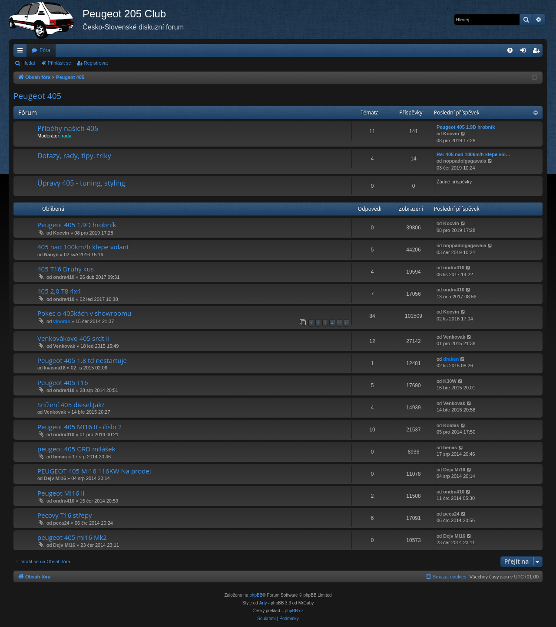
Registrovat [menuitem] (538, 52)
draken (451, 359)
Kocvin (451, 133)
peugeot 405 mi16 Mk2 (72, 537)
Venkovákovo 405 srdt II (73, 338)
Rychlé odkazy (21, 52)
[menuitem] (509, 50)
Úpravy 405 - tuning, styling (81, 183)
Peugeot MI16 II (61, 493)
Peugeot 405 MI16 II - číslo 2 (79, 426)
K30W (450, 381)
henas (60, 456)
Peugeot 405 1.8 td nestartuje (82, 360)
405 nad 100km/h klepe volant (83, 246)
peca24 (61, 523)
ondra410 (63, 277)
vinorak (61, 321)
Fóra (45, 50)
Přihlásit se (59, 62)
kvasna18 (55, 367)
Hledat (28, 62)
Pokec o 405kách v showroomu (84, 313)
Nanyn (51, 254)
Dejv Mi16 (55, 478)
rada (66, 135)
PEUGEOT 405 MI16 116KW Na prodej (94, 471)
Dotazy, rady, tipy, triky (74, 155)
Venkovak (64, 346)
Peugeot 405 (37, 95)
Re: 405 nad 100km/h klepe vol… (473, 154)
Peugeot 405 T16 (62, 382)
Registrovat (96, 62)
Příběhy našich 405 (67, 128)
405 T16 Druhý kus (65, 269)
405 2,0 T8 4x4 (59, 291)
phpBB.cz (294, 610)
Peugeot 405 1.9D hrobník (466, 127)
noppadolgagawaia (464, 160)
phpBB (255, 595)
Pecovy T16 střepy (64, 515)
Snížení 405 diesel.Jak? (71, 404)
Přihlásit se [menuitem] (525, 52)
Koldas (451, 425)
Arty (263, 603)
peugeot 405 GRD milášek (76, 448)
